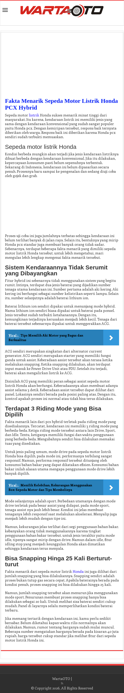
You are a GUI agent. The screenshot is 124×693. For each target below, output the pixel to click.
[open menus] (5, 10)
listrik (34, 115)
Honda (78, 571)
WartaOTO (61, 678)
